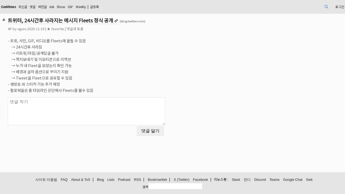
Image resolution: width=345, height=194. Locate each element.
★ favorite (88, 28)
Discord (260, 180)
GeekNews (45, 6)
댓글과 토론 (108, 28)
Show (106, 6)
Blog (100, 180)
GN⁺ (117, 6)
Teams (275, 180)
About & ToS (80, 180)
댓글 (73, 6)
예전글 (85, 6)
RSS (137, 180)
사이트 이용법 (46, 180)
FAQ (64, 180)
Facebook (200, 180)
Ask (95, 6)
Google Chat (292, 180)
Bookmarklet (157, 180)
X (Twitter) (181, 180)
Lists (110, 180)
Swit (309, 180)
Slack (236, 180)
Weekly (130, 6)
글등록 (147, 6)
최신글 (62, 6)
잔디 (247, 180)
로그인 (304, 6)
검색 (145, 187)
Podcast (124, 180)
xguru (55, 28)
